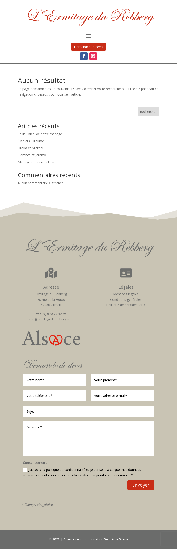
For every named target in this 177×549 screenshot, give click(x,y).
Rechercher (148, 111)
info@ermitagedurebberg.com (51, 319)
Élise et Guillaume (31, 141)
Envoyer (141, 485)
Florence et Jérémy (32, 155)
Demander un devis (88, 47)
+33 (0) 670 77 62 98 (51, 313)
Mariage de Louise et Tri (36, 162)
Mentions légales (126, 294)
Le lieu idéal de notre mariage (40, 134)
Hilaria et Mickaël (30, 148)
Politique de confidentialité (126, 305)
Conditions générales (126, 299)
